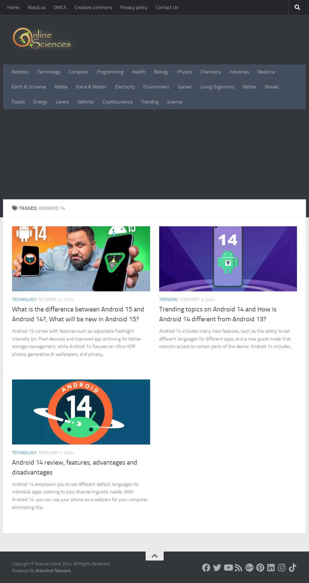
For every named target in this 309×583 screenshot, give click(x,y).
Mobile (61, 87)
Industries (239, 72)
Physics (184, 72)
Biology (161, 72)
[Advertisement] (154, 154)
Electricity (125, 87)
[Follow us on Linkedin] (271, 568)
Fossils (18, 102)
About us (36, 7)
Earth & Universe (29, 87)
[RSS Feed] (239, 568)
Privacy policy (133, 7)
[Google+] (249, 568)
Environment (156, 87)
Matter (249, 87)
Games (185, 87)
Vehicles (85, 102)
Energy (40, 102)
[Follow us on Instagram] (282, 568)
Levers (62, 102)
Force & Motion (91, 87)
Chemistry (211, 72)
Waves (271, 87)
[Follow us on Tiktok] (293, 568)
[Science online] (206, 568)
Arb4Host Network (53, 570)
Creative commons (93, 7)
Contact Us (167, 7)
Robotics (20, 72)
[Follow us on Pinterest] (260, 568)
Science (174, 102)
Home (13, 7)
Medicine (266, 72)
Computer (78, 72)
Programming (110, 72)
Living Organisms (217, 87)
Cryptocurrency (117, 102)
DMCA (60, 7)
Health (139, 72)
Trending (150, 102)
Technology (48, 72)
